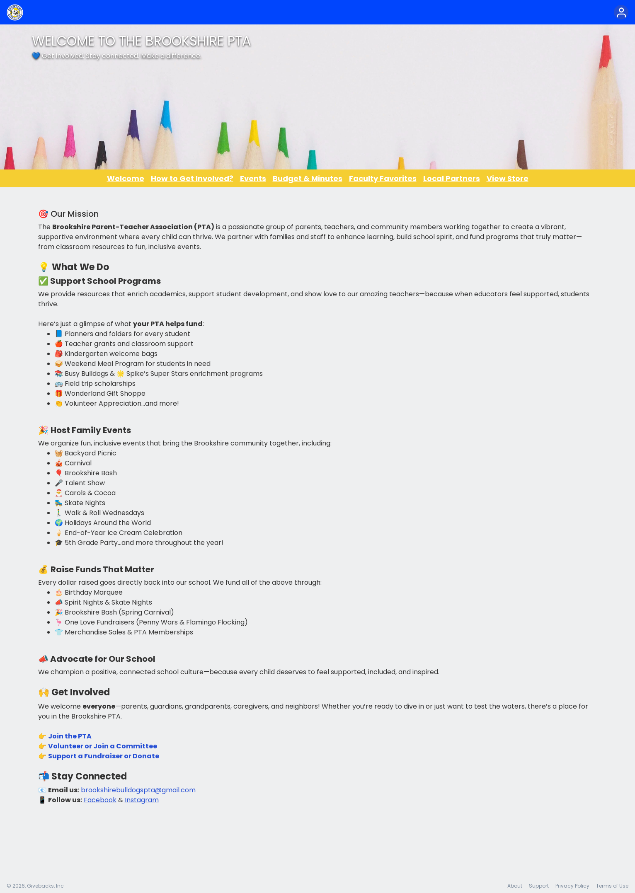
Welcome (125, 178)
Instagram (142, 800)
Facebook (100, 800)
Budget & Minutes (307, 178)
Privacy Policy (572, 885)
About (514, 885)
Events (253, 178)
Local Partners (451, 178)
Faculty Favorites (383, 178)
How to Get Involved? (192, 178)
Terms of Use (612, 885)
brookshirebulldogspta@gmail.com (138, 790)
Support (539, 885)
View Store (507, 178)
